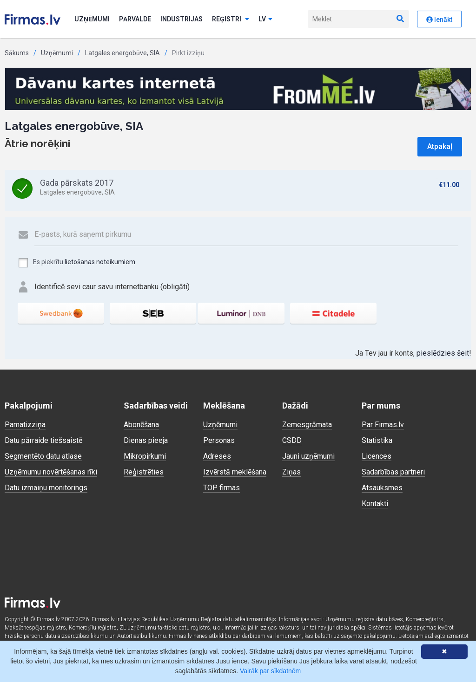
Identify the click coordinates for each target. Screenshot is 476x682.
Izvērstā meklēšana (234, 472)
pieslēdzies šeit (442, 353)
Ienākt (439, 19)
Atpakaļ (439, 146)
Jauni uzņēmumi (308, 456)
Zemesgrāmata (307, 424)
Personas (219, 440)
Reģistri (230, 19)
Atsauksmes (382, 487)
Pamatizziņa (25, 424)
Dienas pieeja (146, 440)
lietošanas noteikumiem (100, 262)
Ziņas (291, 472)
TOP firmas (221, 487)
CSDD (292, 440)
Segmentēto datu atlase (43, 456)
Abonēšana (141, 424)
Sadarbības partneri (393, 472)
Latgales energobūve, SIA (122, 53)
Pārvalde (135, 19)
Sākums (17, 53)
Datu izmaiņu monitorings (46, 487)
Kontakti (375, 503)
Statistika (377, 440)
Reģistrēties (144, 472)
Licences (376, 456)
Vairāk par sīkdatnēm (270, 671)
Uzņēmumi (92, 19)
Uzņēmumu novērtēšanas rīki (51, 472)
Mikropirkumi (145, 456)
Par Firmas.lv (383, 424)
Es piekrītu (76, 262)
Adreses (217, 456)
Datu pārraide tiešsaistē (43, 440)
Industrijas (181, 19)
